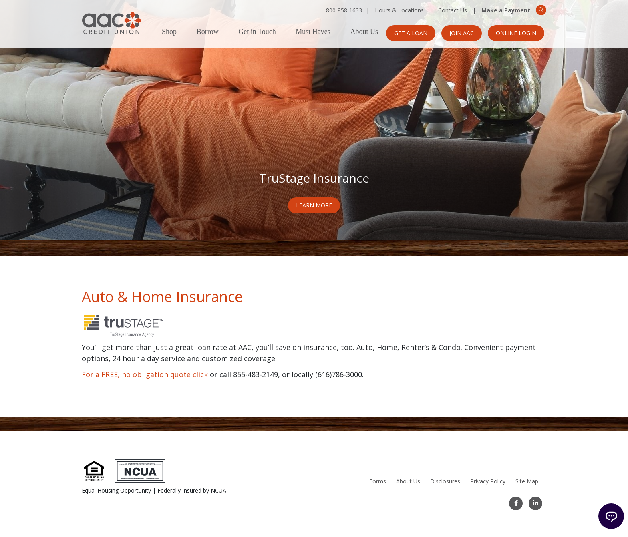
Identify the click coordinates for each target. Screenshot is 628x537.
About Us (364, 32)
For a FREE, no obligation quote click (145, 374)
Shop (169, 32)
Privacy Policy (487, 481)
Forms (377, 481)
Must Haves (313, 32)
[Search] (541, 10)
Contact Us (452, 10)
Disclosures (445, 481)
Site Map (526, 481)
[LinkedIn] (535, 503)
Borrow (208, 32)
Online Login (516, 33)
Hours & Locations (399, 10)
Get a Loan (410, 33)
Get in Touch (257, 32)
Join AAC (461, 33)
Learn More (314, 205)
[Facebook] (516, 503)
